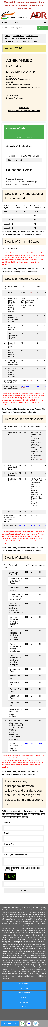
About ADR (24, 988)
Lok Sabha (16, 22)
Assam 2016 (18, 36)
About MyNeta (24, 984)
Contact (24, 997)
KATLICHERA (11, 38)
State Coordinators (24, 993)
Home (4, 22)
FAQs (24, 1006)
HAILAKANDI (32, 36)
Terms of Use (24, 1002)
